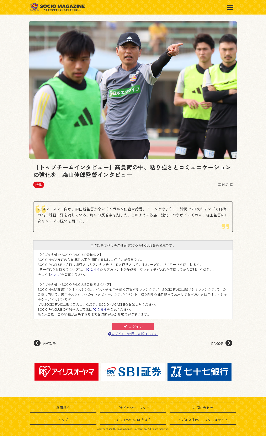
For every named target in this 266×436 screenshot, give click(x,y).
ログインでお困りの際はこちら (133, 334)
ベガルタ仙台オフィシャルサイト (203, 419)
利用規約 (63, 407)
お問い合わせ (203, 407)
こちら (93, 269)
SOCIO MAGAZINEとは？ (133, 419)
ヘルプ (56, 274)
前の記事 (45, 343)
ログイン (133, 326)
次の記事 (221, 343)
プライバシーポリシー (133, 407)
